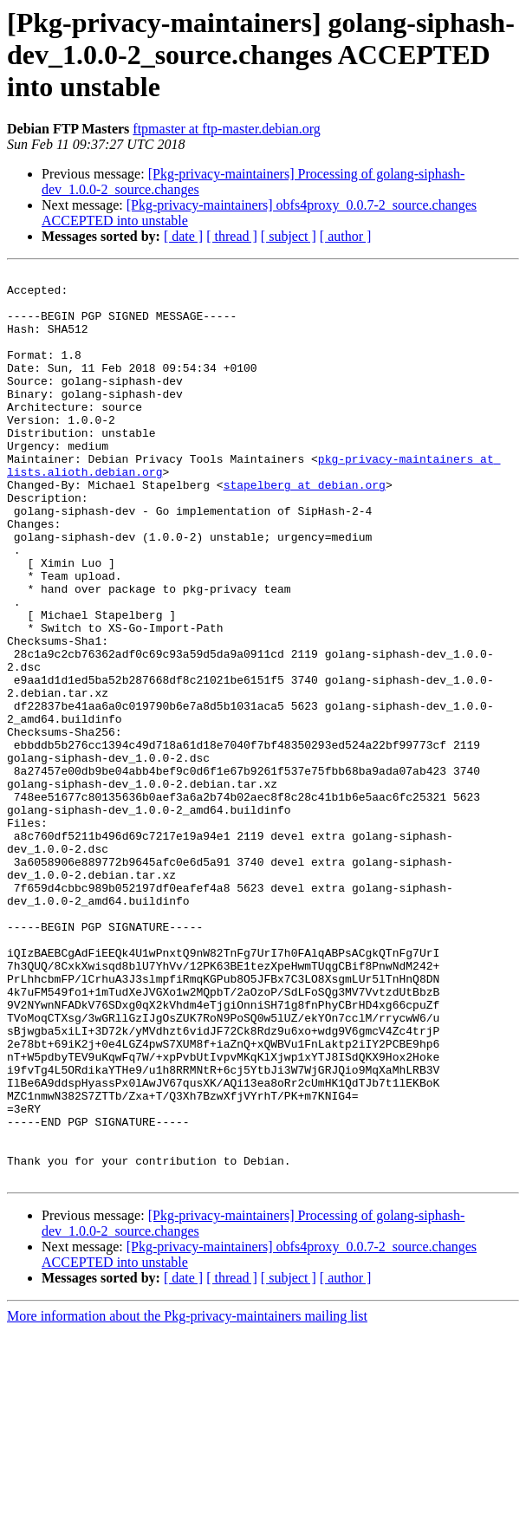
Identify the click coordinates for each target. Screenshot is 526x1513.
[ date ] (183, 236)
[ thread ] (231, 236)
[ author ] (346, 236)
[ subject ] (288, 236)
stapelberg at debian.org (305, 528)
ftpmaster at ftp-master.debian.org (227, 128)
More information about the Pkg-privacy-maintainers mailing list (187, 1497)
